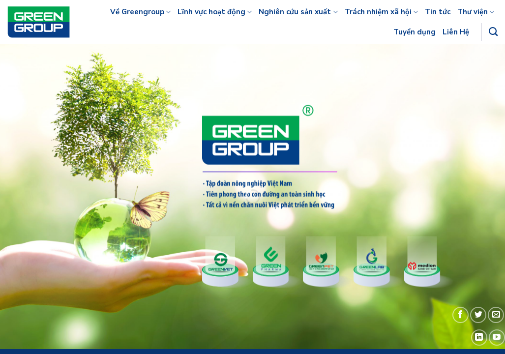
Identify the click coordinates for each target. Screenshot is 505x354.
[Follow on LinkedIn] (479, 337)
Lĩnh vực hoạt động (215, 12)
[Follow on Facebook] (460, 315)
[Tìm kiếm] (493, 32)
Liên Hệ (456, 32)
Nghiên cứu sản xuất (298, 12)
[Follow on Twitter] (478, 315)
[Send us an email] (496, 315)
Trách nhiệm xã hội (381, 12)
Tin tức (437, 12)
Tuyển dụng (414, 32)
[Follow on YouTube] (497, 337)
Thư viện (475, 12)
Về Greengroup (140, 12)
